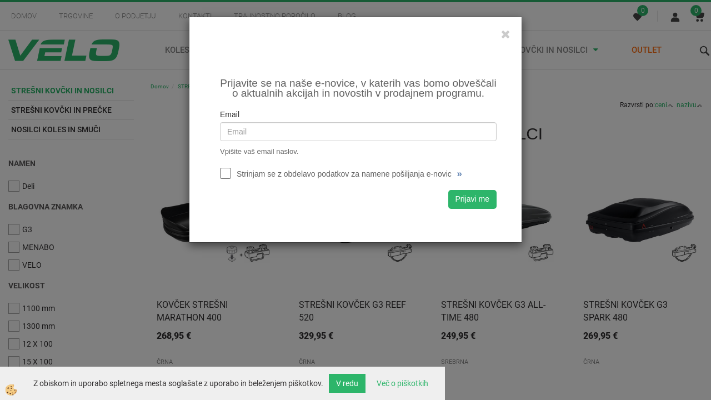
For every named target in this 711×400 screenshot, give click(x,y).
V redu (347, 383)
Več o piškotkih (402, 383)
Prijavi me (472, 198)
